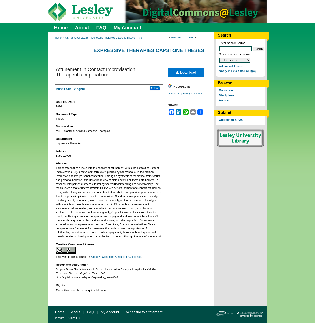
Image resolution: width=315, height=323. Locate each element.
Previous (176, 37)
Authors (224, 100)
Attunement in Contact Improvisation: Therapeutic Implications (96, 72)
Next (191, 37)
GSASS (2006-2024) (76, 37)
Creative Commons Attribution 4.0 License (116, 256)
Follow (154, 88)
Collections (227, 90)
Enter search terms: (232, 43)
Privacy (59, 317)
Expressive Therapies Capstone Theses (113, 37)
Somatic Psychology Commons (185, 93)
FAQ (90, 312)
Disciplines (226, 95)
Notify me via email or (237, 71)
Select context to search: (236, 54)
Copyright (74, 317)
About (75, 312)
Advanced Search (231, 66)
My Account (110, 312)
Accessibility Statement (144, 312)
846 (140, 37)
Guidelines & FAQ (231, 119)
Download (186, 72)
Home (58, 37)
